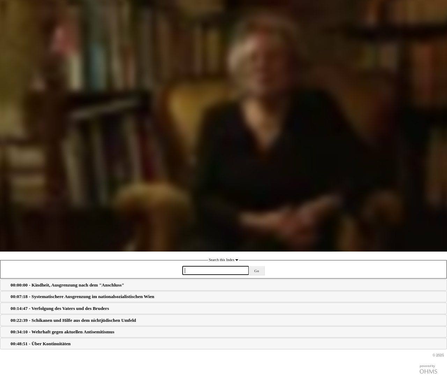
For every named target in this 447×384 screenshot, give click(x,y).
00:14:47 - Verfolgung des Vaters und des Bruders (59, 308)
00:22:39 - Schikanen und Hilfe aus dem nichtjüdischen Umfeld (73, 320)
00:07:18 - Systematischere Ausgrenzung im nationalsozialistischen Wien (82, 296)
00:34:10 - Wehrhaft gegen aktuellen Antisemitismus (62, 331)
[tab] (223, 285)
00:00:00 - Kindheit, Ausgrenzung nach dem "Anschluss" (67, 285)
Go (256, 271)
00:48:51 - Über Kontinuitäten (40, 343)
